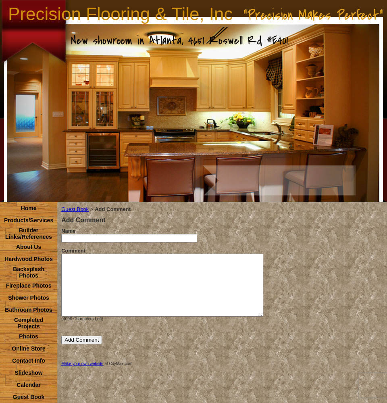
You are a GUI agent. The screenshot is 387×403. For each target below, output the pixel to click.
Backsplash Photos (28, 272)
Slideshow (28, 373)
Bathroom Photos (28, 310)
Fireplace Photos (29, 285)
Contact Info (28, 360)
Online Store (28, 348)
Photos (28, 336)
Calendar (29, 385)
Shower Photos (28, 297)
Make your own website (82, 376)
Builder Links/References (28, 233)
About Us (28, 247)
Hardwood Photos (28, 259)
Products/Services (28, 220)
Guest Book (29, 397)
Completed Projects (28, 323)
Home (29, 208)
